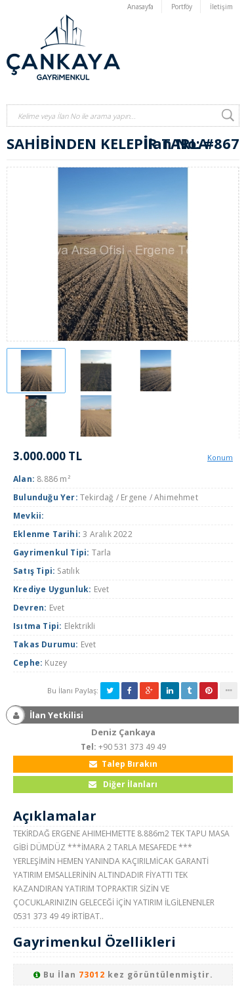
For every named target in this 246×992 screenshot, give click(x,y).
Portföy (181, 6)
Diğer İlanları (123, 784)
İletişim (221, 6)
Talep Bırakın (123, 763)
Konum (220, 457)
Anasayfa (140, 6)
